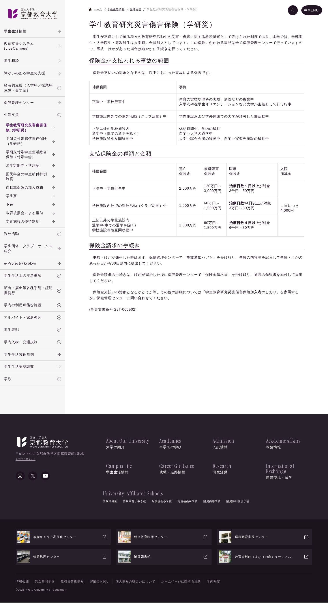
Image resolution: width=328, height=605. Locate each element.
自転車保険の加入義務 (36, 192)
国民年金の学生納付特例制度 (36, 181)
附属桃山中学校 (188, 503)
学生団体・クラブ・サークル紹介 (34, 255)
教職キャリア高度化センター (62, 539)
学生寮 (36, 201)
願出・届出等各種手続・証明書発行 (34, 299)
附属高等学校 (212, 503)
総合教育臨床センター (163, 539)
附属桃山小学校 (162, 503)
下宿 (36, 210)
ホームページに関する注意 (199, 584)
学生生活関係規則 (34, 366)
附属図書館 (163, 559)
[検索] (286, 10)
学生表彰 (34, 340)
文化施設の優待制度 (36, 228)
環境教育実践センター (264, 539)
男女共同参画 (48, 584)
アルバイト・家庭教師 (34, 327)
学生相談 (34, 62)
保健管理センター (34, 105)
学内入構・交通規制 (34, 353)
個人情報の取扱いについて (148, 584)
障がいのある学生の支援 (34, 75)
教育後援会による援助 (36, 219)
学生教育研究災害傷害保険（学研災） (36, 131)
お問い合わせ (26, 472)
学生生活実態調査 (34, 378)
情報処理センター (62, 559)
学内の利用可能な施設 (34, 314)
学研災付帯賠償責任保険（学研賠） (36, 145)
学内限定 (235, 584)
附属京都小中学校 (134, 503)
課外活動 (34, 240)
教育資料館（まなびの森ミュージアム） (264, 559)
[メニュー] (308, 10)
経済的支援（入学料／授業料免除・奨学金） (34, 90)
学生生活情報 (34, 31)
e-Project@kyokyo (34, 271)
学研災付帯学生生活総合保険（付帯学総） (36, 159)
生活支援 (34, 118)
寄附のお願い (108, 584)
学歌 (34, 391)
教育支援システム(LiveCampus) (34, 46)
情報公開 (23, 584)
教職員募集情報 (78, 584)
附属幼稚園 (110, 503)
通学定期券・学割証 (36, 170)
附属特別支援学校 (237, 503)
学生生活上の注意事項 (34, 284)
